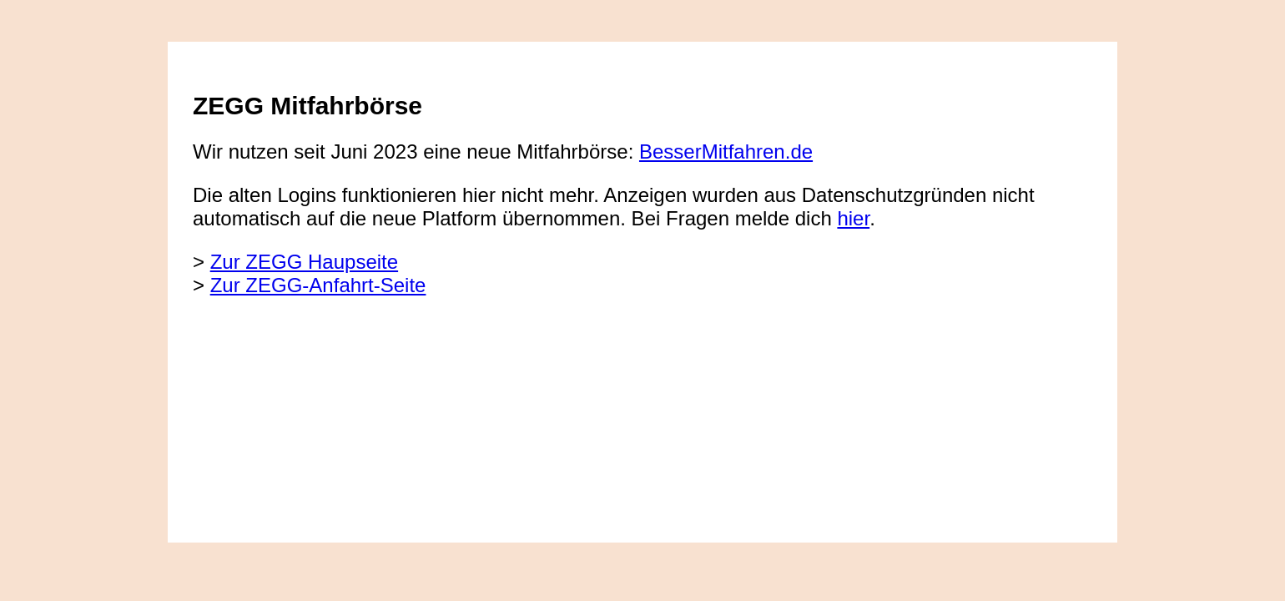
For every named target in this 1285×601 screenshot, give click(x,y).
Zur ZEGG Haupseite (304, 261)
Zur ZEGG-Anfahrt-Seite (318, 285)
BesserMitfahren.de (726, 151)
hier (853, 218)
